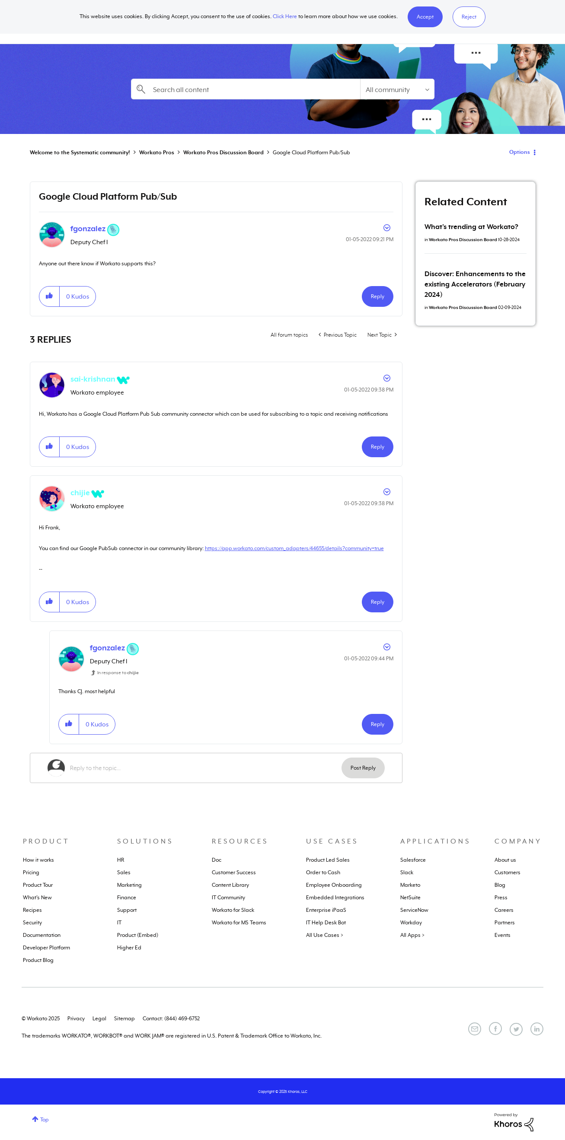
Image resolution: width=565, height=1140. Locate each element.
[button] (425, 16)
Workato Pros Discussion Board (223, 153)
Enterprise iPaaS (326, 910)
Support (127, 910)
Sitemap (124, 1019)
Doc (216, 860)
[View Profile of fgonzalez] (87, 228)
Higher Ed (129, 948)
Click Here (285, 16)
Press (501, 898)
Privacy (76, 1019)
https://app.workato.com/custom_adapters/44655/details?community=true (294, 548)
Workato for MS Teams (239, 923)
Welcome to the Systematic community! (80, 153)
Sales (124, 872)
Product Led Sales (328, 860)
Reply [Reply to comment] (377, 447)
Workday (411, 923)
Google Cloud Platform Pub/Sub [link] (311, 153)
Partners (505, 923)
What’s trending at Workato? (471, 227)
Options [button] (519, 152)
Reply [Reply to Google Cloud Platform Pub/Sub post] (377, 296)
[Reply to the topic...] (206, 768)
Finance (126, 898)
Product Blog (38, 960)
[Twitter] (516, 1029)
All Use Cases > (324, 935)
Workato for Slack (233, 910)
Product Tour (38, 885)
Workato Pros (156, 153)
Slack (406, 872)
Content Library (230, 885)
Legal (99, 1019)
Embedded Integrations (335, 898)
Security (32, 923)
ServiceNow (414, 910)
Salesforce (413, 860)
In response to (118, 672)
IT (119, 923)
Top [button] (44, 1120)
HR (120, 860)
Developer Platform (46, 948)
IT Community (228, 898)
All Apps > (412, 935)
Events (503, 935)
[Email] (474, 1028)
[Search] (245, 89)
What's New (37, 898)
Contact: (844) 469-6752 (171, 1019)
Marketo (410, 885)
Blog (500, 885)
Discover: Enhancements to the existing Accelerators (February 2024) (475, 284)
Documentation (42, 935)
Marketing (129, 885)
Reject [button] (469, 17)
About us (505, 860)
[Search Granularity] (397, 89)
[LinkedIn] (536, 1028)
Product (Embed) (137, 935)
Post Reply (363, 768)
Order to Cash (323, 872)
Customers (507, 872)
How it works (38, 860)
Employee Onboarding (334, 885)
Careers (504, 910)
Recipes (32, 910)
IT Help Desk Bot (326, 923)
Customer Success (234, 872)
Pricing (31, 872)
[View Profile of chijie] (80, 492)
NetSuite (410, 898)
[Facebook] (495, 1028)
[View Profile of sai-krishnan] (92, 379)
